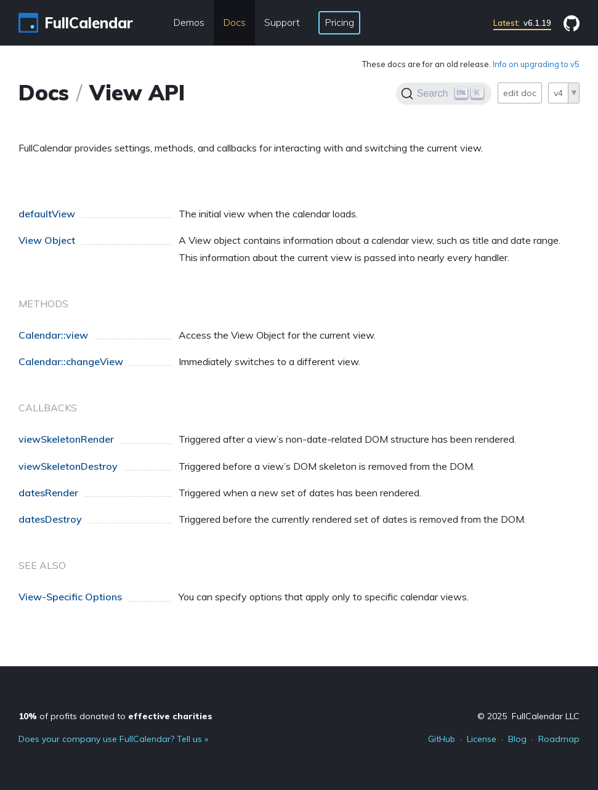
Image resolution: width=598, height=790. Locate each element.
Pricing (339, 22)
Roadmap (559, 738)
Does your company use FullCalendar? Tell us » (113, 738)
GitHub (441, 738)
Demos (188, 22)
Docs (234, 22)
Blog (517, 738)
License (481, 738)
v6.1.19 (522, 23)
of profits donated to (115, 716)
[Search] (443, 94)
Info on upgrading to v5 (536, 64)
